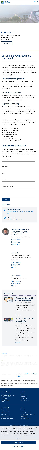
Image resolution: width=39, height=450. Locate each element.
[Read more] (3, 360)
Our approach (23, 398)
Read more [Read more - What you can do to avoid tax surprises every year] (18, 315)
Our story (22, 394)
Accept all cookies (18, 442)
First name (5, 160)
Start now (22, 409)
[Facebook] (19, 244)
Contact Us (7, 43)
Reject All (18, 438)
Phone (4, 180)
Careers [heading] (22, 407)
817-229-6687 (15, 242)
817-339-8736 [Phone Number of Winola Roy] (16, 262)
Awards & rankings (24, 400)
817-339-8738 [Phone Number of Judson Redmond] (16, 240)
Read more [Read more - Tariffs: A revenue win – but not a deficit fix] (18, 342)
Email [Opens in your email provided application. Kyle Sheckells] (13, 286)
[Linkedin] (17, 244)
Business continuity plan (5, 416)
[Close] (36, 427)
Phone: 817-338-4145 (5, 400)
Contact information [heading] (6, 392)
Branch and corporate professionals (27, 414)
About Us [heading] (23, 392)
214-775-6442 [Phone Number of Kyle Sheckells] (16, 281)
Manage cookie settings (18, 446)
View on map (3, 398)
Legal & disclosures (4, 412)
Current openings (24, 416)
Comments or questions (7, 186)
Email (3, 173)
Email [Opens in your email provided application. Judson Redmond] (13, 244)
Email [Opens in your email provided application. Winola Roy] (13, 267)
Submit (6, 199)
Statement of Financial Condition (7, 418)
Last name (5, 166)
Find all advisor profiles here (14, 220)
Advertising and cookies (25, 418)
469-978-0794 (15, 283)
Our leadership (23, 396)
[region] (19, 438)
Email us (2, 401)
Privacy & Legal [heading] (5, 407)
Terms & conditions (4, 414)
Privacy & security (4, 409)
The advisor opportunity (25, 412)
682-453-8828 (15, 265)
